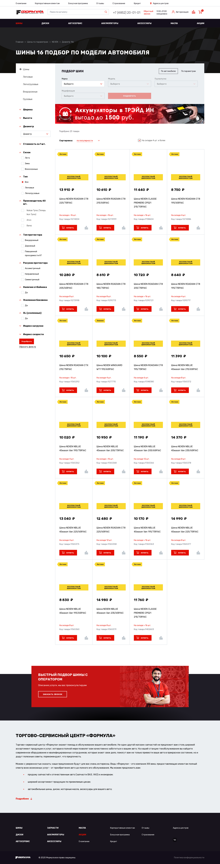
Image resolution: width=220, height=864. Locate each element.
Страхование (119, 3)
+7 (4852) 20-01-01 (126, 12)
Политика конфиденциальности (189, 857)
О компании (21, 3)
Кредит (137, 3)
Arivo (28, 220)
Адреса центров (161, 3)
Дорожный (30, 245)
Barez (28, 225)
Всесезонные (31, 169)
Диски (45, 23)
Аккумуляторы (109, 23)
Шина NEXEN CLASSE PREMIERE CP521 (145, 202)
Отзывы (100, 3)
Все (26, 182)
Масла (174, 23)
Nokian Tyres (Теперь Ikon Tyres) (35, 212)
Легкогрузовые (30, 84)
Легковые (28, 76)
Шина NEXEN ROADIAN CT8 (73, 200)
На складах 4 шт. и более (151, 140)
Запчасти (53, 828)
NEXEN (55, 42)
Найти (106, 12)
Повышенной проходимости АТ (33, 253)
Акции (200, 23)
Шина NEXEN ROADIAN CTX (73, 367)
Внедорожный (31, 240)
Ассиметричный (32, 268)
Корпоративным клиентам (47, 3)
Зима (27, 163)
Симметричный (32, 279)
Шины (19, 23)
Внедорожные (30, 91)
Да (26, 292)
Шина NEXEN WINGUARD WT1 (109, 367)
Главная (19, 42)
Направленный (32, 274)
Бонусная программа (78, 3)
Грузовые (27, 99)
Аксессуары (144, 23)
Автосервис (75, 23)
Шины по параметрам (37, 42)
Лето (27, 157)
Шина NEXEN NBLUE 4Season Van (184, 367)
